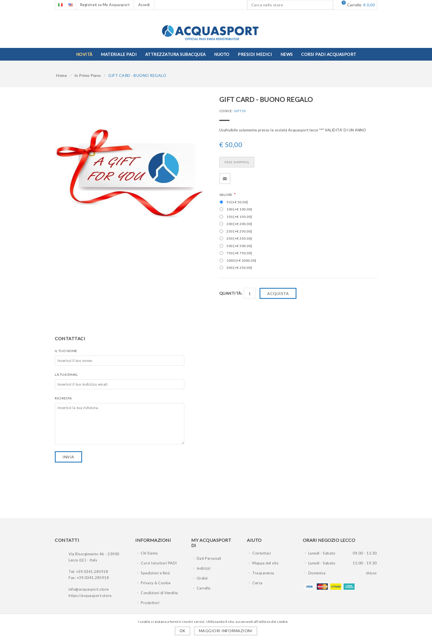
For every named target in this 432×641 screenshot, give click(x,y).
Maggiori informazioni (226, 630)
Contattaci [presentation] (70, 338)
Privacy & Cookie (156, 583)
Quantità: (231, 293)
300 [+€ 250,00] (239, 268)
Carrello (204, 588)
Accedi (144, 4)
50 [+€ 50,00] (237, 202)
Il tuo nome (66, 351)
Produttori (150, 603)
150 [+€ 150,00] (239, 217)
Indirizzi (203, 568)
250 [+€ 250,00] (239, 231)
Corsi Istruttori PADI (159, 563)
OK (182, 631)
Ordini (202, 578)
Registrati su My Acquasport (105, 4)
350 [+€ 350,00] (239, 238)
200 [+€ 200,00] (239, 224)
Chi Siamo (149, 553)
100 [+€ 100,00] (239, 209)
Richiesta (63, 398)
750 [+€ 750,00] (239, 253)
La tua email (66, 374)
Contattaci (261, 553)
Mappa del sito (265, 563)
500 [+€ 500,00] (239, 246)
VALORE (226, 195)
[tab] (72, 338)
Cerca (257, 583)
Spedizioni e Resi (155, 573)
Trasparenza (263, 573)
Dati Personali (209, 558)
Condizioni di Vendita (159, 593)
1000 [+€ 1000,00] (241, 260)
